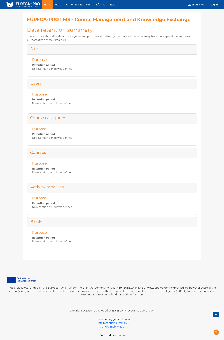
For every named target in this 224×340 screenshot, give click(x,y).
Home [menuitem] (47, 4)
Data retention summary (112, 322)
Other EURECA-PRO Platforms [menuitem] (85, 4)
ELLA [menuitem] (113, 4)
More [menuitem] (58, 4)
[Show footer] (216, 332)
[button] (197, 4)
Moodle (120, 335)
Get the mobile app (112, 326)
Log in (214, 4)
